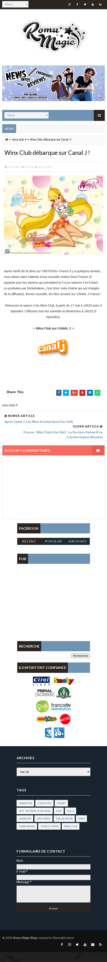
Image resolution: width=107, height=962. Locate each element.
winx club (70, 836)
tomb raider (27, 836)
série (81, 828)
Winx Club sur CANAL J (53, 338)
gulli (70, 821)
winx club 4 (19, 139)
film (59, 821)
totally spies (49, 836)
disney (61, 813)
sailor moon (64, 828)
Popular (53, 551)
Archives (78, 551)
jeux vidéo (43, 828)
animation (25, 813)
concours (44, 813)
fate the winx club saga (35, 821)
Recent (29, 551)
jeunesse (25, 828)
